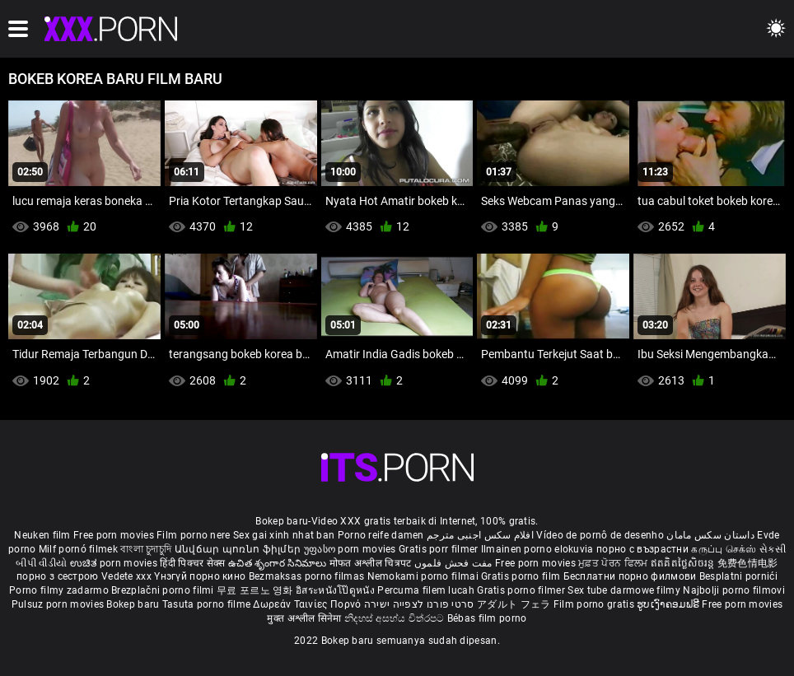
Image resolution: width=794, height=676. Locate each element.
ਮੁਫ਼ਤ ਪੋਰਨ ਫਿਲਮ (614, 563)
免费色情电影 (747, 563)
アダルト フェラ (513, 604)
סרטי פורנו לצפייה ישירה (419, 604)
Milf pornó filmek (78, 549)
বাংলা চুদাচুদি (145, 549)
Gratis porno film (522, 576)
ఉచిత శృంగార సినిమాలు (278, 563)
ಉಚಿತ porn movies (115, 563)
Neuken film (42, 535)
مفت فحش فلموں (454, 563)
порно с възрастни (642, 549)
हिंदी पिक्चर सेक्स (192, 563)
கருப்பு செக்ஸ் (723, 549)
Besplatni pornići (738, 576)
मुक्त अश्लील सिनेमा (305, 618)
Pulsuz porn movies (59, 604)
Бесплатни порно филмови (631, 576)
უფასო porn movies (351, 549)
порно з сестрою (57, 576)
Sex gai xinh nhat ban (283, 535)
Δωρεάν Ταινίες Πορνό (308, 604)
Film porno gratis (595, 604)
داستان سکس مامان (710, 535)
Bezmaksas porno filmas (308, 576)
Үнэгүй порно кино (201, 576)
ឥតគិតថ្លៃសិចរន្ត (684, 563)
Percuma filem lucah (427, 590)
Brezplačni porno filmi (164, 590)
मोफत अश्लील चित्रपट (371, 563)
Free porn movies (114, 535)
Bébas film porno (487, 618)
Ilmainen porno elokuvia (538, 549)
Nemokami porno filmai (424, 576)
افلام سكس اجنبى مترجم (480, 535)
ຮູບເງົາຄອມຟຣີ (669, 604)
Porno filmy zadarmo (60, 590)
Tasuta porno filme (208, 604)
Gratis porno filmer (522, 590)
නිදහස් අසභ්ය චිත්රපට (395, 618)
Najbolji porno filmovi (734, 590)
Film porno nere (193, 535)
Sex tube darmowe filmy (623, 590)
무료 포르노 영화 (256, 590)
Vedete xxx (126, 576)
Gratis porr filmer (440, 549)
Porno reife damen (381, 535)
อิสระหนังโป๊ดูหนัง (336, 590)
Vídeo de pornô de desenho (600, 535)
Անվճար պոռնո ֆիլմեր (239, 549)
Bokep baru (132, 604)
